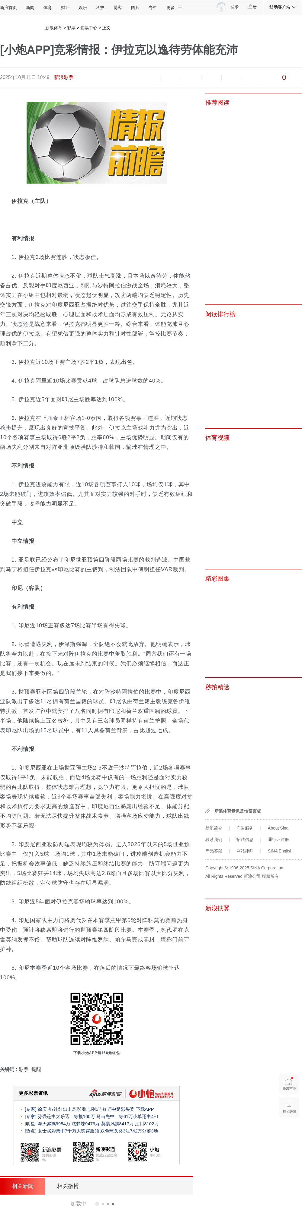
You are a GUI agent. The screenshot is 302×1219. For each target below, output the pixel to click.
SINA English (280, 851)
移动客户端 (282, 7)
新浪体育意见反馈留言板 (237, 811)
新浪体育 (53, 27)
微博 (211, 77)
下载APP (145, 1109)
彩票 (71, 27)
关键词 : (9, 1069)
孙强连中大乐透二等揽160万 (66, 1116)
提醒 (36, 1069)
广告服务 (244, 828)
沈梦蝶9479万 (86, 1123)
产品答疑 (213, 851)
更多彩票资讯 (33, 1093)
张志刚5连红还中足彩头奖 (108, 1109)
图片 (135, 7)
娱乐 (83, 7)
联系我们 (213, 839)
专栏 (153, 7)
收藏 (191, 77)
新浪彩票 (63, 77)
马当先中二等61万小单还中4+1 (127, 1116)
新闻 (30, 7)
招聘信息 (244, 839)
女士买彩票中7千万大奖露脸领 (68, 1130)
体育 (47, 7)
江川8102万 (147, 1123)
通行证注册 (278, 839)
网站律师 (244, 851)
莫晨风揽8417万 (117, 1123)
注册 (252, 7)
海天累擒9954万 (54, 1123)
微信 (232, 77)
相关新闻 (23, 1186)
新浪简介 (213, 828)
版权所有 (270, 876)
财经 (65, 7)
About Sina (278, 828)
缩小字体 (151, 77)
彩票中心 (88, 27)
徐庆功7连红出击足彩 (59, 1109)
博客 (118, 7)
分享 (252, 77)
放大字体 (171, 77)
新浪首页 (8, 7)
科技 (100, 7)
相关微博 (68, 1186)
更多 (174, 7)
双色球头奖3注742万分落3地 (129, 1130)
